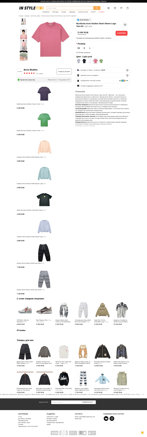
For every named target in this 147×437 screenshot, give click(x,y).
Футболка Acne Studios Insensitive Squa (31, 209)
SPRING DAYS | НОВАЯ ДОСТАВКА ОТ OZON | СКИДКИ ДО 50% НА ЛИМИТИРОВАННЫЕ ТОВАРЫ (73, 1)
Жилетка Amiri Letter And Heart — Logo (63, 362)
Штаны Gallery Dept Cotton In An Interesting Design (62, 320)
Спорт (93, 12)
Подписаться (87, 402)
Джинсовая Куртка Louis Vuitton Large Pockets (121, 362)
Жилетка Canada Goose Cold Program (121, 388)
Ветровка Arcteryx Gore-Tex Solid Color (102, 388)
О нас (20, 416)
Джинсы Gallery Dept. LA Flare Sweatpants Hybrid (82, 362)
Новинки (45, 12)
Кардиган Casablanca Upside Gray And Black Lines (121, 320)
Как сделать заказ (24, 422)
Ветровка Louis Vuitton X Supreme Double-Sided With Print (44, 389)
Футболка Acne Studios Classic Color (30, 103)
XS (78, 48)
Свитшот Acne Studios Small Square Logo (31, 183)
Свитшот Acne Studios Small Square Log (31, 156)
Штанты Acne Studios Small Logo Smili (30, 263)
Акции (48, 424)
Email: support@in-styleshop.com (85, 416)
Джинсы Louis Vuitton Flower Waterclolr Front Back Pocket (82, 389)
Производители (52, 420)
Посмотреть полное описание (85, 125)
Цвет (84, 56)
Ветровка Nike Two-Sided (63, 388)
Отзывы (20, 424)
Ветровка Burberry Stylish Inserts (102, 362)
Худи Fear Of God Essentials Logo (101, 320)
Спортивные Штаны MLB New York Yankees (83, 320)
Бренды (55, 12)
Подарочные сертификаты (55, 422)
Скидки (102, 12)
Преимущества (23, 420)
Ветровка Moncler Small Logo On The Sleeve (24, 389)
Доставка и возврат (24, 418)
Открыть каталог (64, 71)
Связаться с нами (52, 416)
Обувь (63, 12)
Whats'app (78, 418)
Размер (82, 44)
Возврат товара (52, 418)
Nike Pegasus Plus (43, 320)
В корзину (121, 33)
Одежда (72, 12)
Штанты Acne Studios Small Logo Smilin (31, 289)
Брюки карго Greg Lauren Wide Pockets (25, 362)
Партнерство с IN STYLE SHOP (28, 426)
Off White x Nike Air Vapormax (23, 320)
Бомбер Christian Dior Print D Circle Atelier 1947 (44, 362)
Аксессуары (83, 12)
